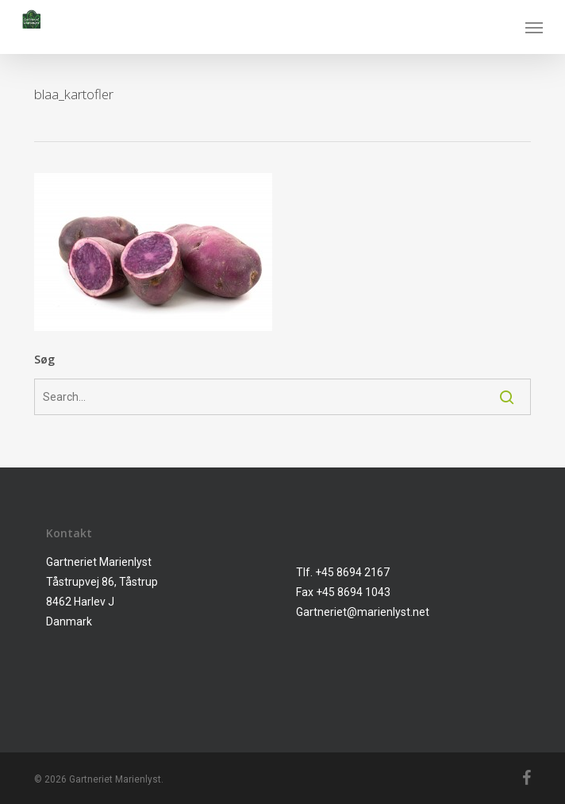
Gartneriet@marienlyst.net (362, 612)
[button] (534, 27)
